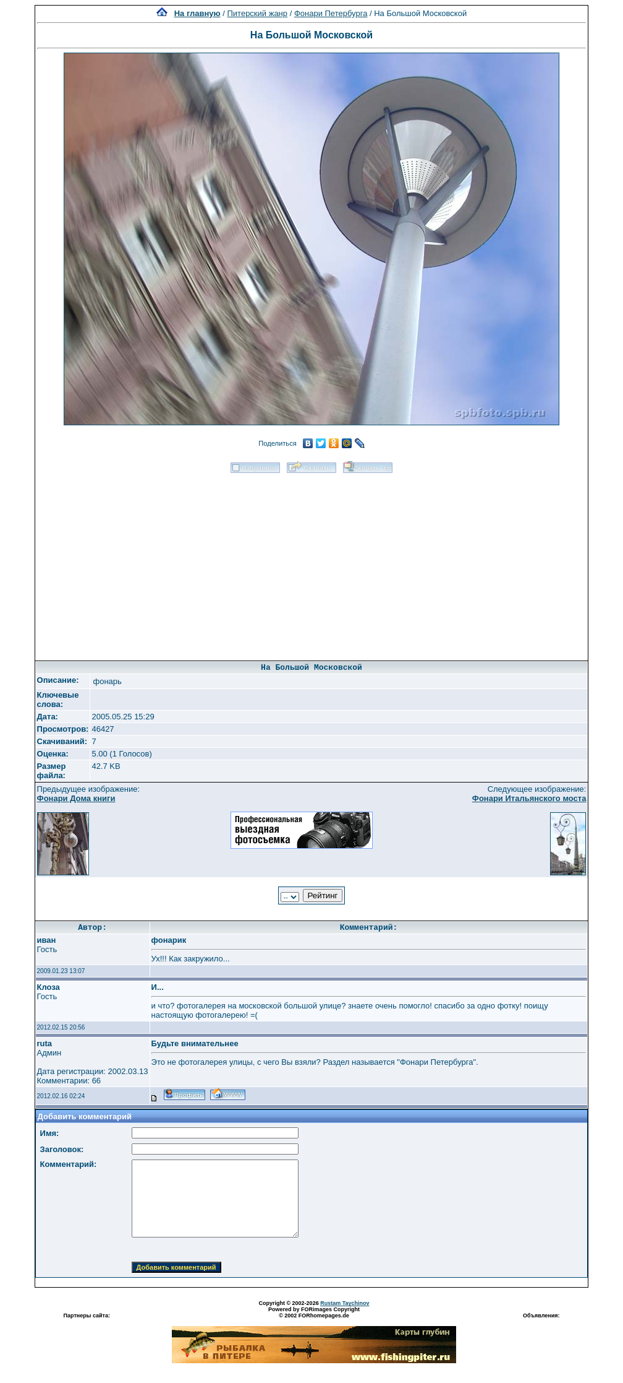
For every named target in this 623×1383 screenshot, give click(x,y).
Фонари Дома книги (76, 798)
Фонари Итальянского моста (529, 798)
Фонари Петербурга (330, 13)
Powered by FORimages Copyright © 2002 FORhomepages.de (314, 1312)
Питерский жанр (257, 13)
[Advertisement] (311, 562)
